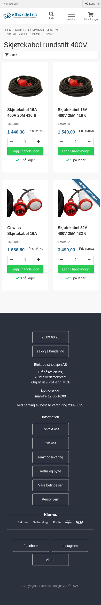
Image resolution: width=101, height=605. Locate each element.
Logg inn (94, 3)
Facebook (30, 546)
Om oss (50, 443)
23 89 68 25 (51, 337)
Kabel (19, 30)
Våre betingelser (50, 485)
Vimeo (50, 560)
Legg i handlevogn (25, 151)
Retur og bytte (50, 471)
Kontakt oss (11, 3)
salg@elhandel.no (50, 351)
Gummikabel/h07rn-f (44, 30)
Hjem (8, 30)
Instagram (70, 546)
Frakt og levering (50, 457)
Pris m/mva (36, 131)
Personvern (50, 499)
